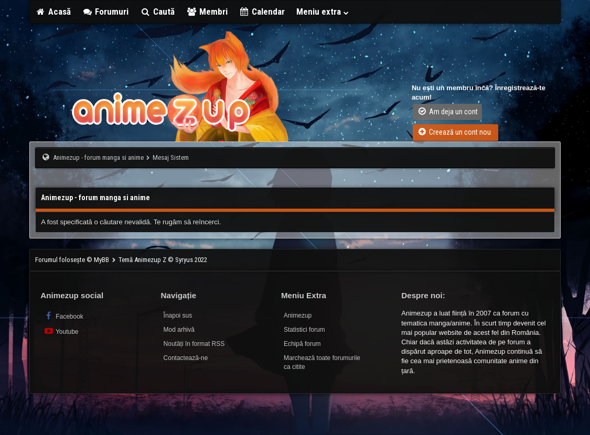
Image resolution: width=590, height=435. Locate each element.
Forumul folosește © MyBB (73, 260)
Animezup (298, 315)
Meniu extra (323, 11)
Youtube (60, 331)
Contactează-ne (186, 358)
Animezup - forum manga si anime (98, 157)
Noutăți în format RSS (194, 343)
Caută (157, 11)
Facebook (63, 315)
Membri (207, 11)
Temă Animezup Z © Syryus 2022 (163, 260)
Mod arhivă (179, 329)
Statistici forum (304, 329)
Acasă (53, 11)
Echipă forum (302, 343)
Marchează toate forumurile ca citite (322, 362)
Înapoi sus (178, 315)
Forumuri (105, 11)
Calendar (262, 11)
